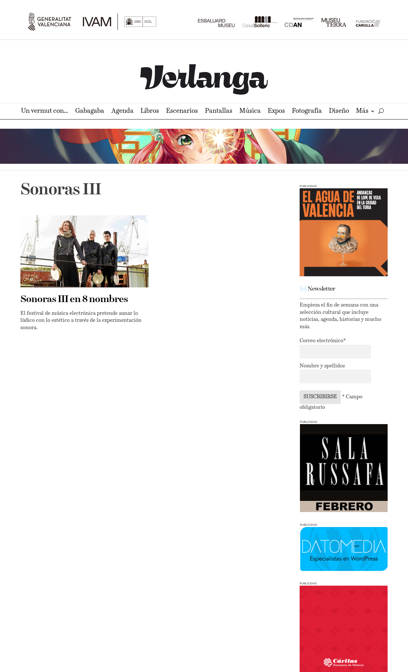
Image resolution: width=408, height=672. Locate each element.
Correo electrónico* (323, 340)
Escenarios (182, 111)
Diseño (339, 111)
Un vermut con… (44, 111)
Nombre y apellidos (322, 366)
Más (362, 111)
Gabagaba (89, 111)
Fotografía (307, 111)
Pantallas (218, 111)
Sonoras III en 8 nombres (74, 299)
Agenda (122, 111)
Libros (150, 111)
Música (250, 111)
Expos (276, 111)
